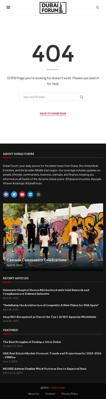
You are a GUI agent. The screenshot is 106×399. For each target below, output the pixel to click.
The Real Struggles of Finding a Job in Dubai (32, 342)
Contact (50, 393)
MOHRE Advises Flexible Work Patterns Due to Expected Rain (44, 368)
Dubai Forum (58, 387)
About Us (33, 393)
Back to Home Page (53, 113)
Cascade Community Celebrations (36, 260)
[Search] (97, 7)
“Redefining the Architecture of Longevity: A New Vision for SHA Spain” (51, 305)
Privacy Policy (70, 393)
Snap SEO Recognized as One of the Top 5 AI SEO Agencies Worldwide (49, 317)
